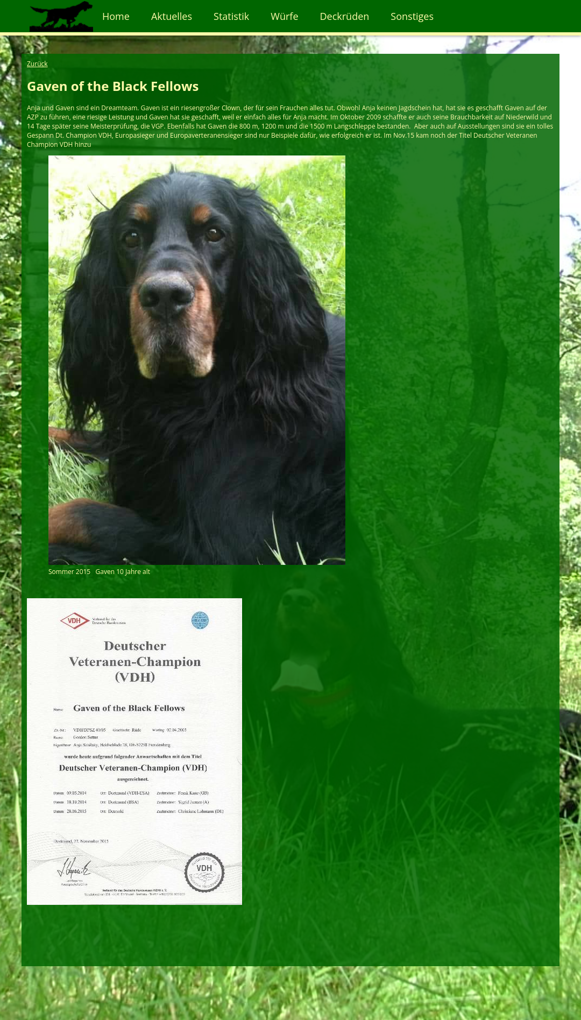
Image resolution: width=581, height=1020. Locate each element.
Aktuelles (171, 16)
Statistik (231, 16)
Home (116, 16)
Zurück (37, 63)
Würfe (284, 16)
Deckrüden (345, 16)
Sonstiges (412, 16)
